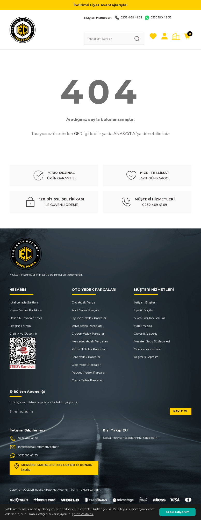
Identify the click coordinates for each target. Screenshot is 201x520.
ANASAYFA (124, 133)
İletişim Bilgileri (145, 302)
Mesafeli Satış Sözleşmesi (152, 341)
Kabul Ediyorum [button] (177, 512)
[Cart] (187, 36)
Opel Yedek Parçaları (87, 365)
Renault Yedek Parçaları (89, 349)
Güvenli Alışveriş (145, 333)
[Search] (114, 39)
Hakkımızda (143, 326)
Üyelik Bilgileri (144, 310)
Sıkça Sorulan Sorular (149, 318)
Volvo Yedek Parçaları (87, 326)
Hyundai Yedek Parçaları (89, 318)
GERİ (79, 133)
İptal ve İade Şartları (24, 302)
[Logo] (22, 29)
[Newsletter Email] (100, 413)
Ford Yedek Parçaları (86, 357)
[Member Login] (164, 36)
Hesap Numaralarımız (26, 318)
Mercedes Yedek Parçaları (90, 341)
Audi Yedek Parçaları (87, 310)
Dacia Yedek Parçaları (87, 380)
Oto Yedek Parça (83, 302)
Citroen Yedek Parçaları (88, 333)
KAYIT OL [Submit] (180, 411)
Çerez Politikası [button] (83, 514)
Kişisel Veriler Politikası (26, 310)
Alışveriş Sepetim (146, 357)
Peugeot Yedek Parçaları (89, 372)
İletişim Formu (20, 326)
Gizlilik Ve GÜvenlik (23, 333)
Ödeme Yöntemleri (147, 349)
